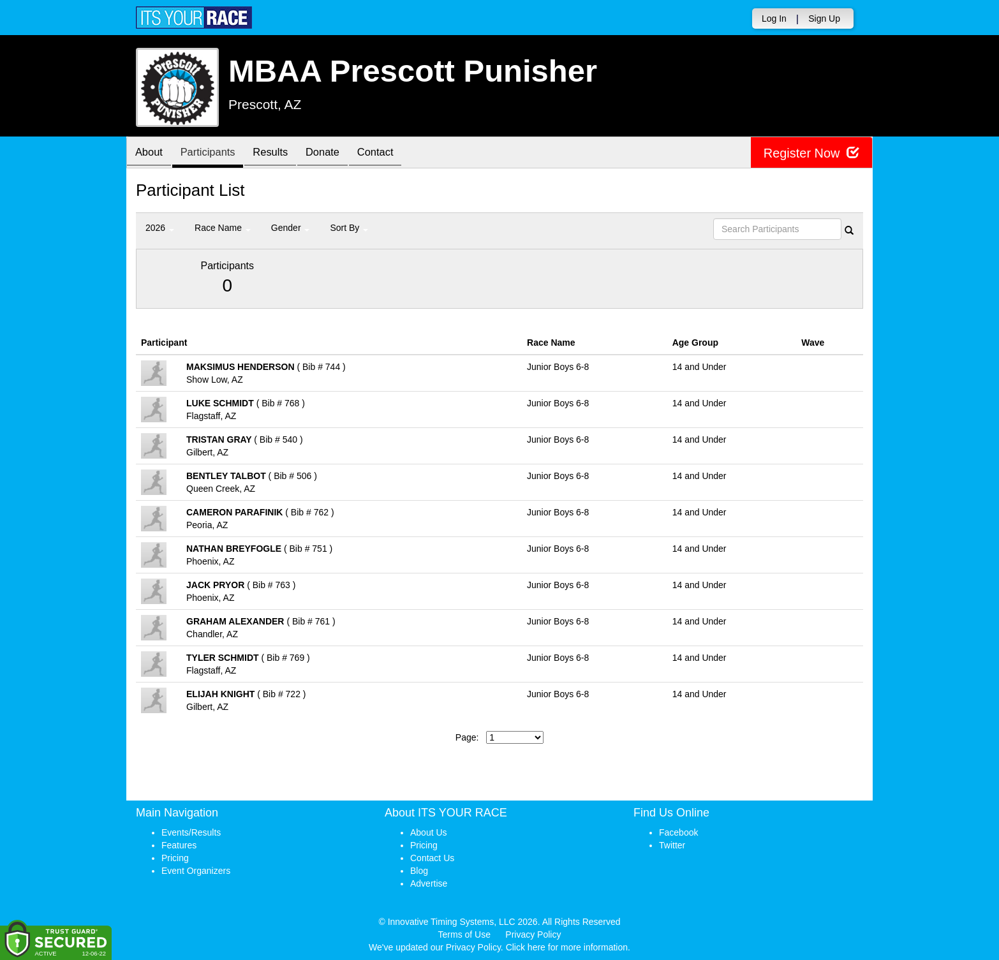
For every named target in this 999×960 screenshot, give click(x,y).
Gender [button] (290, 228)
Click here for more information (567, 947)
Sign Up (824, 18)
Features (178, 845)
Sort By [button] (349, 228)
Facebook (678, 832)
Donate (335, 153)
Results (279, 153)
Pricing (175, 858)
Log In (774, 18)
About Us (428, 832)
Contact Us (432, 858)
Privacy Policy (533, 934)
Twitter (672, 845)
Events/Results (191, 832)
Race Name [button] (223, 228)
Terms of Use (464, 934)
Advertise (428, 883)
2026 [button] (159, 228)
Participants (213, 153)
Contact (391, 153)
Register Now (811, 152)
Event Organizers (195, 871)
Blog (419, 871)
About (151, 153)
